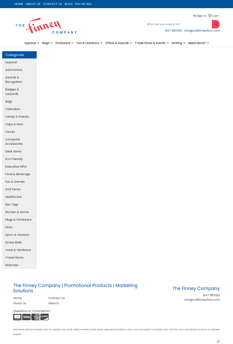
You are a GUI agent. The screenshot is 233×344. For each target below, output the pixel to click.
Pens (8, 227)
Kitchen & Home (17, 212)
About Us (19, 303)
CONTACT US (52, 4)
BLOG (69, 4)
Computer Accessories (14, 141)
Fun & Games (15, 182)
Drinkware (62, 43)
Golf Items (12, 189)
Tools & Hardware (18, 250)
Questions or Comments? (31, 311)
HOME (18, 4)
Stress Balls (13, 242)
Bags (45, 43)
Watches (11, 265)
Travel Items (14, 257)
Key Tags (11, 204)
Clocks (10, 132)
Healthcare (13, 197)
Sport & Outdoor (17, 235)
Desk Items (13, 151)
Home (17, 298)
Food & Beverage (17, 174)
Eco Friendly (14, 159)
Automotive (13, 70)
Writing (177, 43)
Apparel (30, 43)
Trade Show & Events (150, 43)
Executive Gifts (16, 166)
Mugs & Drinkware (18, 219)
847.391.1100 (173, 30)
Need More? (197, 43)
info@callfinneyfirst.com (202, 30)
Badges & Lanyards (12, 91)
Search (53, 303)
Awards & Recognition (13, 79)
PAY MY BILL (83, 4)
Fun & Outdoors (87, 43)
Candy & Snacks (17, 116)
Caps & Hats (14, 124)
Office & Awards (117, 43)
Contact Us (56, 298)
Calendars (12, 109)
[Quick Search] (177, 24)
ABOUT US (33, 4)
